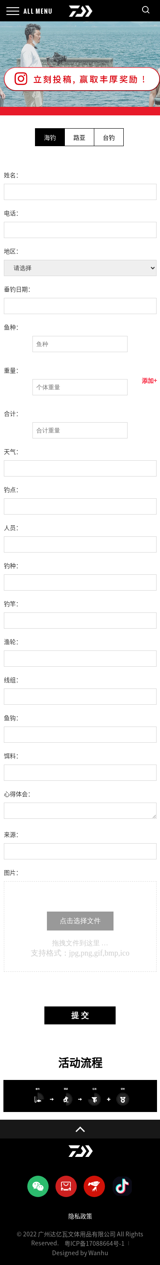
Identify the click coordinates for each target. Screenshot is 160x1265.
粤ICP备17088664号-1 (94, 1244)
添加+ (149, 381)
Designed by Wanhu (80, 1253)
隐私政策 (80, 1216)
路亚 (79, 138)
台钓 (109, 138)
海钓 (50, 138)
